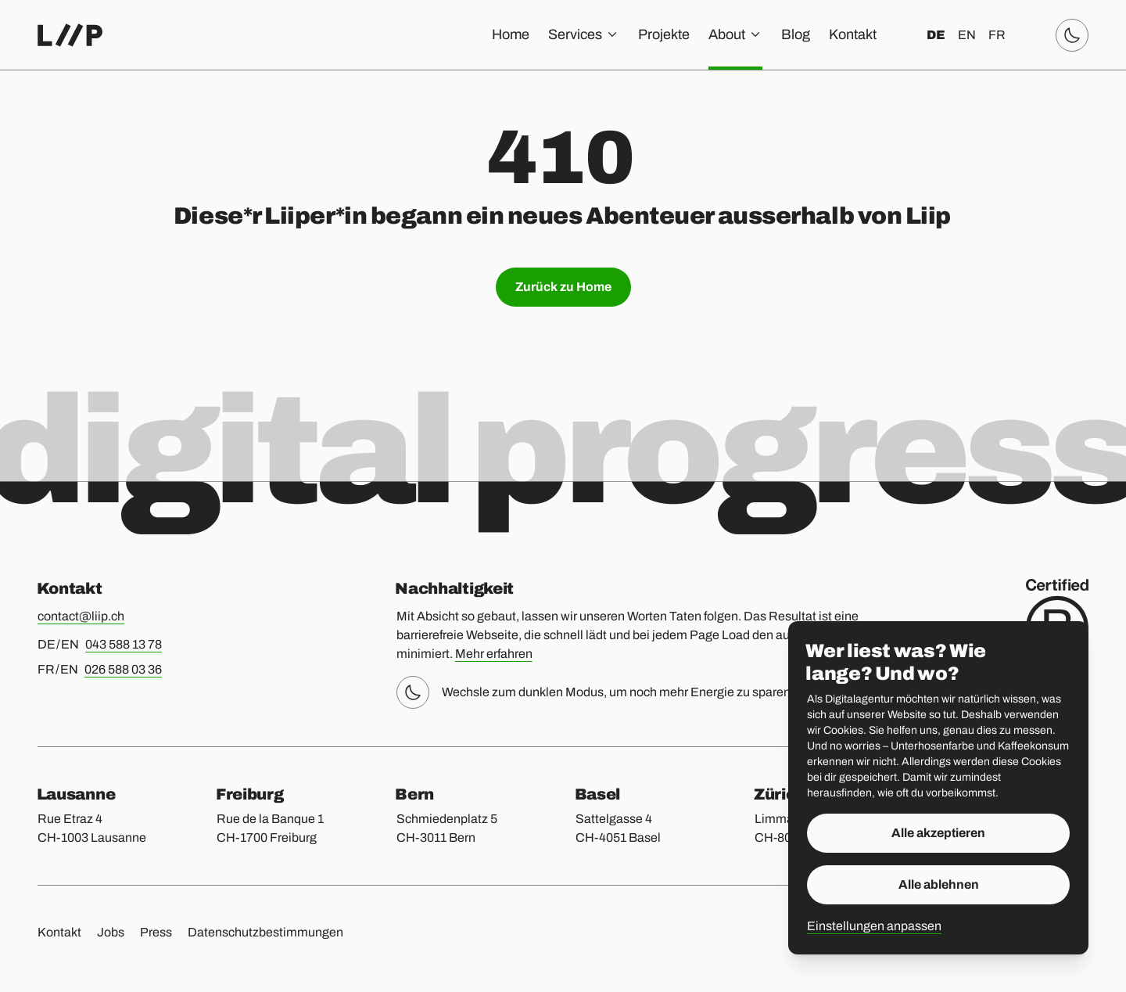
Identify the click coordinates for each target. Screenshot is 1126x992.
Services (583, 34)
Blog (795, 34)
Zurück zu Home (563, 286)
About (735, 34)
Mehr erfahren (494, 653)
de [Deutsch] (936, 34)
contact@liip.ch (81, 616)
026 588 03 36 (123, 669)
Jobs (110, 932)
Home (510, 34)
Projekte (664, 34)
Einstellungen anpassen (874, 926)
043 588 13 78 (123, 644)
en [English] (967, 34)
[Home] (70, 35)
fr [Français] (997, 34)
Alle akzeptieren (938, 832)
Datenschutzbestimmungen (265, 932)
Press (156, 932)
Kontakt (853, 34)
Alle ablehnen (938, 884)
